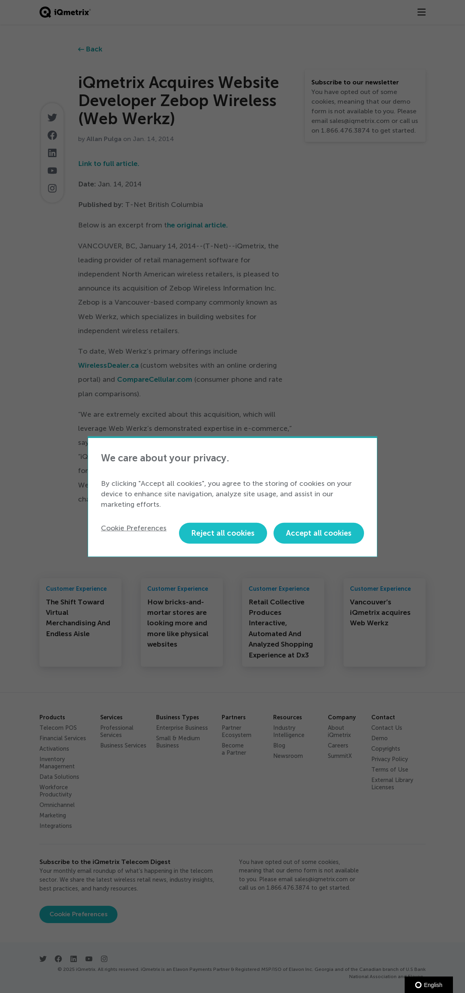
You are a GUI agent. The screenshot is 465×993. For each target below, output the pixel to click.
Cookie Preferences (134, 527)
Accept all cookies (319, 533)
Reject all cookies (223, 533)
